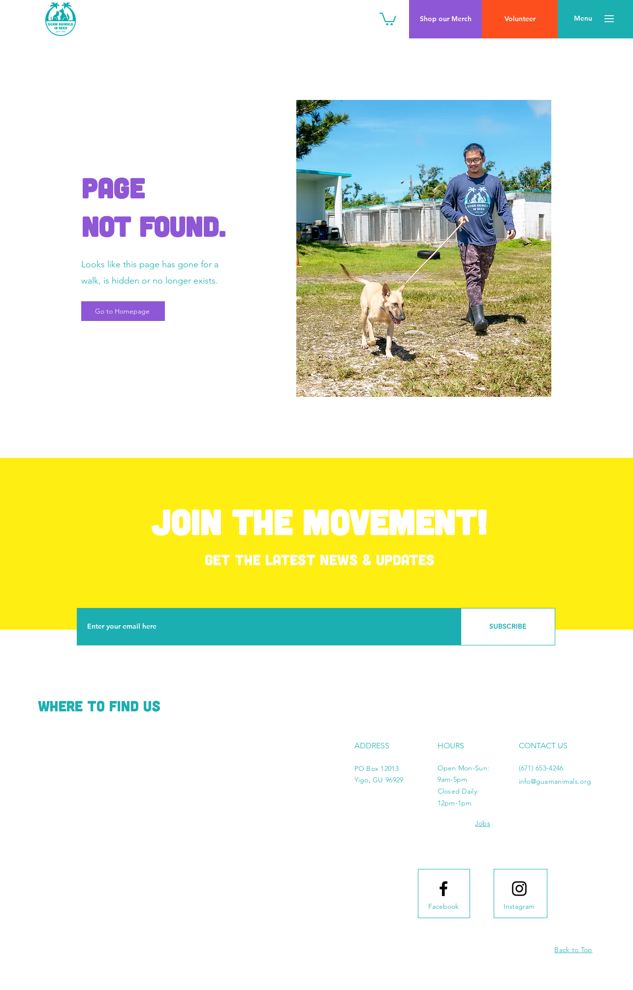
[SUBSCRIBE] (508, 626)
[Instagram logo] (519, 888)
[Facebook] (443, 907)
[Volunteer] (520, 19)
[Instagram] (519, 907)
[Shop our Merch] (445, 19)
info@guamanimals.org (555, 781)
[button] (388, 18)
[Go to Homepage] (123, 311)
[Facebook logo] (443, 888)
